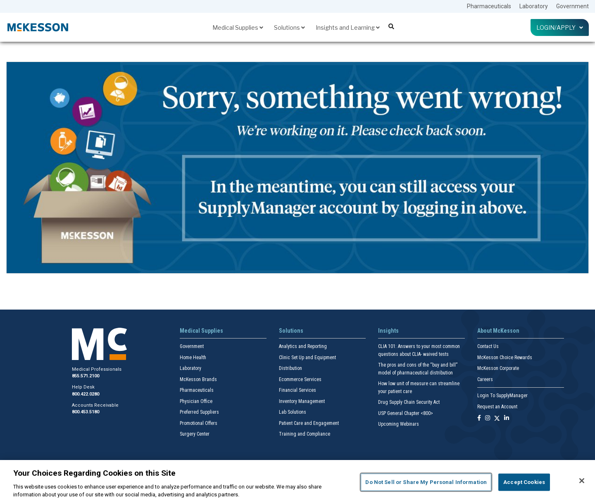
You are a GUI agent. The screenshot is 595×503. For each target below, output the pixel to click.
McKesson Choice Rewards (504, 357)
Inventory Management (302, 401)
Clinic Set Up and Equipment (307, 357)
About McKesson (498, 330)
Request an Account (497, 407)
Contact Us (488, 346)
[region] (297, 481)
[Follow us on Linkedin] (506, 418)
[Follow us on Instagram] (487, 418)
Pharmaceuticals (489, 6)
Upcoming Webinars (398, 424)
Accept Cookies (524, 482)
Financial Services (297, 390)
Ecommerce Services (300, 379)
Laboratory (533, 6)
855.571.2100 (85, 376)
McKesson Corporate (498, 368)
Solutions (289, 27)
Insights (388, 330)
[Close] (582, 481)
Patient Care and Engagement (309, 423)
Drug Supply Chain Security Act (409, 402)
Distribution (290, 368)
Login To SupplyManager (502, 395)
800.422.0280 (85, 394)
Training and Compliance (304, 434)
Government (572, 6)
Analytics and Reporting (303, 346)
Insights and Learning (348, 27)
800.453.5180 (85, 412)
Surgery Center (194, 434)
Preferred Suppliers (199, 412)
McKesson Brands (198, 379)
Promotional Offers (198, 423)
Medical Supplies (237, 27)
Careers (485, 379)
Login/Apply (559, 27)
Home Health (193, 357)
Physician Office (196, 401)
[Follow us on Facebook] (479, 418)
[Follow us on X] (497, 418)
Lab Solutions (292, 412)
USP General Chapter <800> (405, 413)
